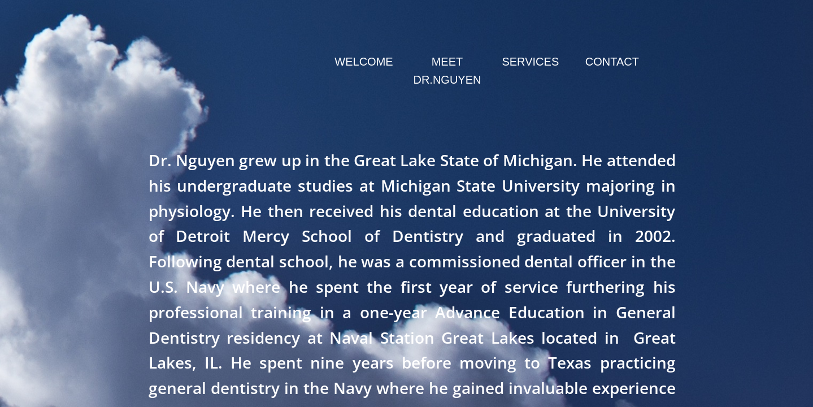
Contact (612, 61)
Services (530, 61)
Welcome (363, 61)
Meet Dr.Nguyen (447, 70)
